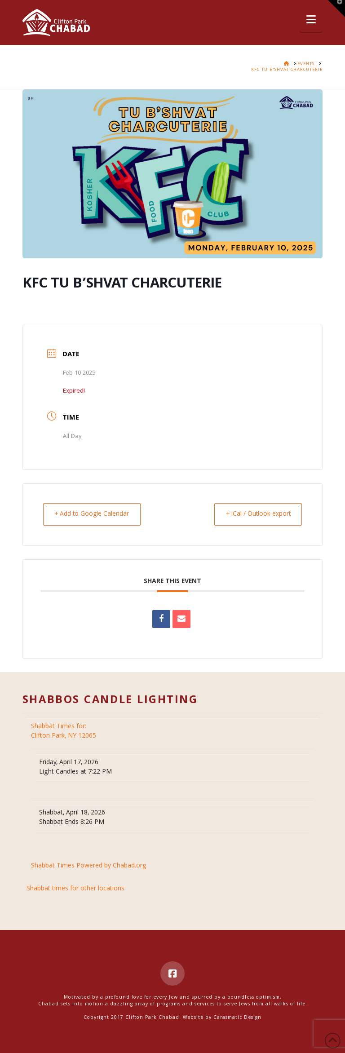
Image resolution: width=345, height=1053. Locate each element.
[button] (311, 20)
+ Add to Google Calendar (94, 514)
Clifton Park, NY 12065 (64, 731)
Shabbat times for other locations (75, 889)
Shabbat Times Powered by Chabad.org (88, 866)
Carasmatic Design (237, 1018)
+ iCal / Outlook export (256, 514)
